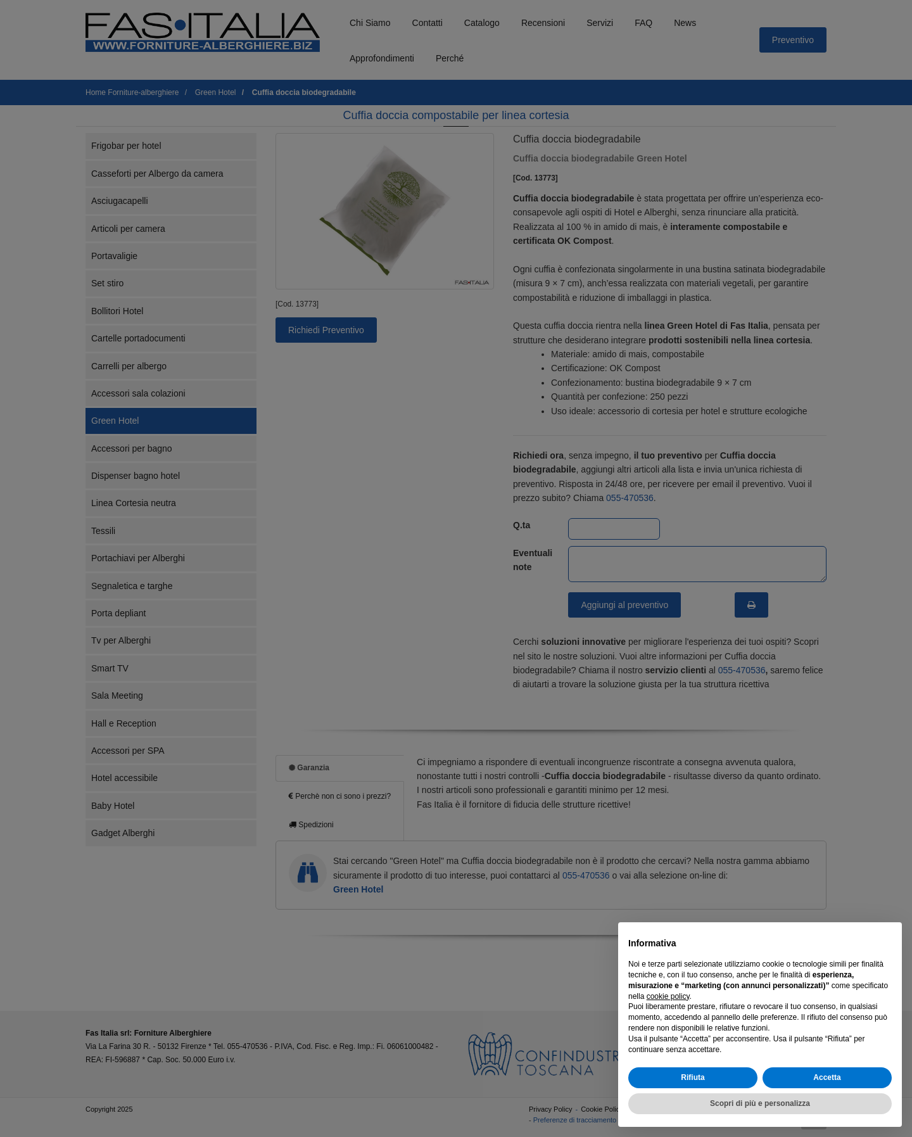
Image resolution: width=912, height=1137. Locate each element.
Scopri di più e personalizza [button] (760, 1103)
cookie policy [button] (668, 996)
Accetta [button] (826, 1077)
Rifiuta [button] (692, 1077)
